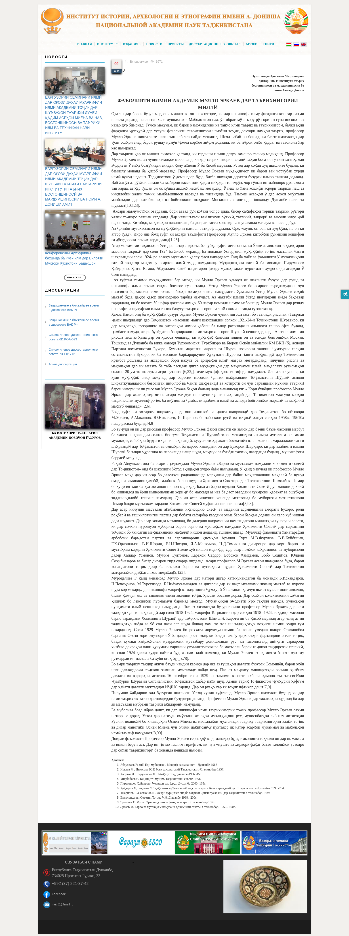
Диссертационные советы (215, 44)
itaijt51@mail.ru (63, 904)
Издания (132, 44)
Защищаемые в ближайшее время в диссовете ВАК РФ (74, 322)
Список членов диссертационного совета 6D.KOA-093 (73, 337)
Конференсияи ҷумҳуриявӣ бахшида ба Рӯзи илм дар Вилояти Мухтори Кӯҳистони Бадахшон (74, 258)
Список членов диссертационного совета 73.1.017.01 (73, 352)
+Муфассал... (75, 277)
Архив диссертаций (63, 364)
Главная (84, 44)
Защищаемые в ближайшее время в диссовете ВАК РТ (74, 308)
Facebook (58, 894)
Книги (268, 44)
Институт (107, 44)
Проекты (176, 44)
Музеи (251, 44)
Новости (154, 44)
